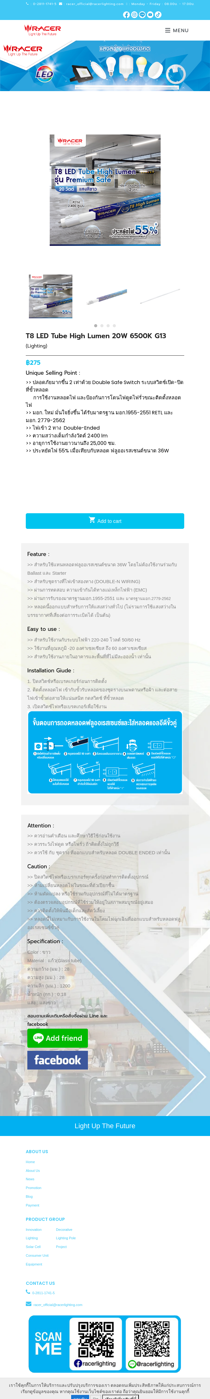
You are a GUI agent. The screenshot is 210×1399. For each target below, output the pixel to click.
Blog (29, 1196)
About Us (33, 1170)
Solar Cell (33, 1247)
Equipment (34, 1264)
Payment (32, 1205)
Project (61, 1247)
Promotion (33, 1188)
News (30, 1179)
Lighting (32, 1238)
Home (30, 1162)
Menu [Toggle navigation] (177, 30)
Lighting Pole (66, 1238)
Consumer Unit (37, 1255)
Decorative (64, 1229)
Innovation (34, 1229)
